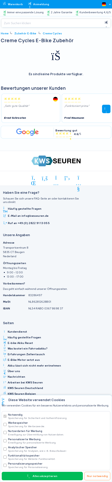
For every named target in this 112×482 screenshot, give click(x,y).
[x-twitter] (67, 178)
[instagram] (56, 178)
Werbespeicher (58, 424)
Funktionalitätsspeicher (58, 457)
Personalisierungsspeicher (58, 465)
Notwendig (58, 416)
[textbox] (104, 4)
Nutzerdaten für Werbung (58, 432)
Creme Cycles (52, 33)
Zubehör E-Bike (25, 33)
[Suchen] (52, 23)
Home (5, 33)
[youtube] (78, 178)
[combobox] (104, 4)
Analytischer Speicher (58, 449)
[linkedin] (33, 178)
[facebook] (44, 178)
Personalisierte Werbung (58, 441)
